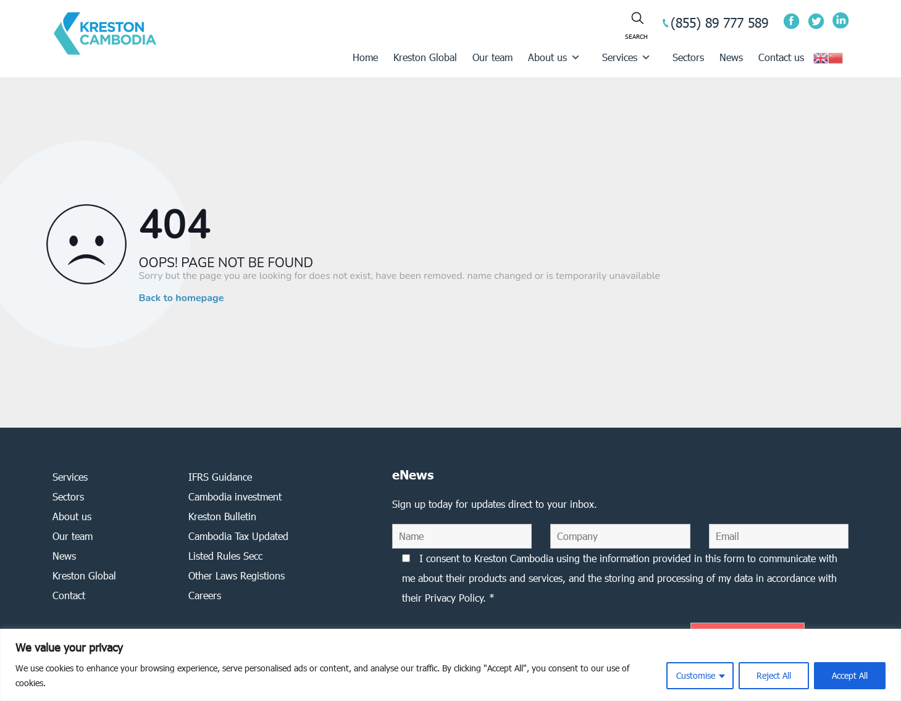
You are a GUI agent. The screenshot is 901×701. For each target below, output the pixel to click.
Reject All (773, 675)
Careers (204, 595)
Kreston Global (425, 57)
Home (365, 57)
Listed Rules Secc (225, 556)
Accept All (850, 675)
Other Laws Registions (236, 575)
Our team (492, 57)
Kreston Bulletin (222, 516)
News (731, 57)
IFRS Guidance (220, 477)
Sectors (688, 57)
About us (554, 57)
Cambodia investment (235, 496)
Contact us (781, 57)
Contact (68, 595)
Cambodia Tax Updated (238, 536)
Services (626, 57)
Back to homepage (181, 298)
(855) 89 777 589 (719, 22)
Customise (695, 675)
